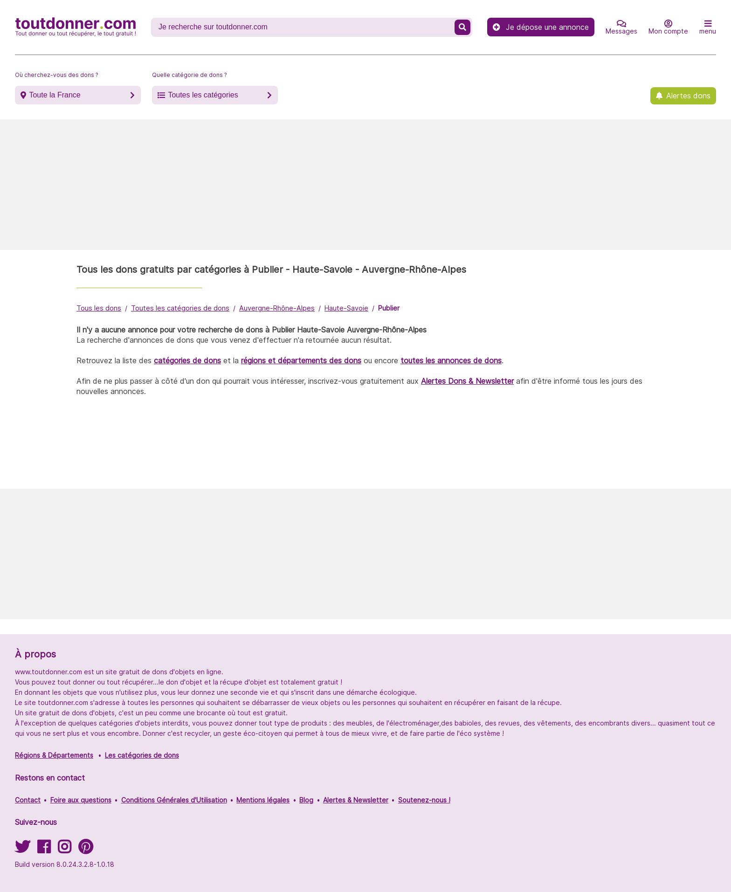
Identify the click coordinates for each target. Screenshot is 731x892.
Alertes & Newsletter (355, 800)
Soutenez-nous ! (424, 800)
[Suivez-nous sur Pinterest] (85, 850)
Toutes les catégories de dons (180, 308)
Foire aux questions (80, 800)
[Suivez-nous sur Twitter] (22, 850)
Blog (306, 800)
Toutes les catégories (203, 95)
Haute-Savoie (346, 308)
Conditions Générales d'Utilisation (174, 800)
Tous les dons (98, 308)
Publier (389, 308)
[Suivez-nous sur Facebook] (43, 850)
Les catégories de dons (142, 755)
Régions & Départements (54, 755)
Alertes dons (688, 95)
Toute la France (54, 95)
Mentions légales (263, 800)
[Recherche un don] (304, 27)
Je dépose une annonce (541, 27)
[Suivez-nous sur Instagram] (64, 850)
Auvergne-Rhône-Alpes (277, 308)
